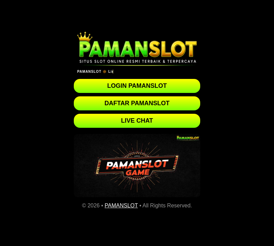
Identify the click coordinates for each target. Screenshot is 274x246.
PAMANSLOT (121, 205)
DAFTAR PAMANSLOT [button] (137, 103)
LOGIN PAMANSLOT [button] (137, 85)
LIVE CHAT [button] (137, 120)
